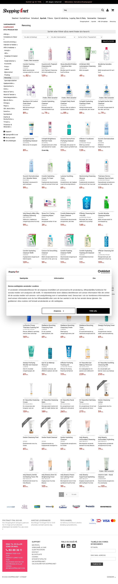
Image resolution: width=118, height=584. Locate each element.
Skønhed (15, 18)
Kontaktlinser (25, 18)
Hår (6, 53)
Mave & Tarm (9, 92)
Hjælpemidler (9, 83)
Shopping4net (84, 22)
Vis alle (74, 494)
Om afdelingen (10, 141)
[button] (112, 10)
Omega (7, 103)
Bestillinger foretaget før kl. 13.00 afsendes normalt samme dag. (44, 522)
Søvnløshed (8, 114)
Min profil (36, 545)
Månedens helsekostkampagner (78, 2)
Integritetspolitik (39, 559)
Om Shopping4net (39, 562)
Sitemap (23, 577)
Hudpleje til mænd (11, 57)
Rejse (6, 106)
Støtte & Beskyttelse (9, 118)
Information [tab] (59, 278)
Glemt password (38, 550)
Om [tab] (94, 278)
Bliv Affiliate (37, 555)
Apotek (43, 18)
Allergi (7, 34)
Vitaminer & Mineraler (8, 126)
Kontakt (35, 552)
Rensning (113, 22)
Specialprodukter (10, 81)
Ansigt (7, 51)
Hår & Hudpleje (103, 22)
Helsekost (35, 18)
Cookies (35, 557)
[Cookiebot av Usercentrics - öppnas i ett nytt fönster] (99, 272)
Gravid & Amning (10, 42)
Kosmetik (7, 64)
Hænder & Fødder (11, 45)
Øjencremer (8, 72)
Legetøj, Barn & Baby (77, 18)
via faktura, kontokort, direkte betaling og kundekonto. (73, 522)
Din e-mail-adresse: (98, 555)
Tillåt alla (93, 311)
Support (7, 132)
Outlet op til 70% (33, 2)
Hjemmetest (9, 86)
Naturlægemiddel (11, 97)
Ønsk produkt (9, 138)
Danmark (111, 577)
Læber (6, 69)
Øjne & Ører (8, 100)
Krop (6, 67)
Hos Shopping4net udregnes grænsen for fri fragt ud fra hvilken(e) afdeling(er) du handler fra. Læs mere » (15, 524)
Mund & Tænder (10, 95)
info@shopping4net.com (15, 568)
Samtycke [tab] (24, 278)
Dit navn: (94, 547)
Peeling (7, 75)
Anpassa (59, 311)
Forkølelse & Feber (10, 38)
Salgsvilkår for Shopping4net (44, 564)
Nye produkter (11, 30)
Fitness (50, 18)
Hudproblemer (10, 61)
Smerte (7, 111)
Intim (6, 89)
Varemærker (91, 18)
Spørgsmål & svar (11, 135)
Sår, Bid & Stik (9, 109)
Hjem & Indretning (61, 18)
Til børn (7, 122)
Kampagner (102, 18)
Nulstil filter (108, 41)
